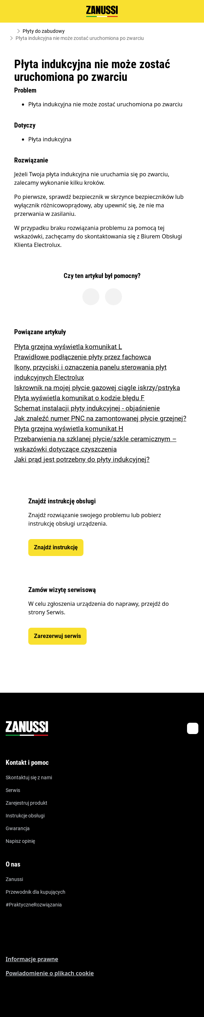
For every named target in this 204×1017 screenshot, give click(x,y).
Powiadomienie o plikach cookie (50, 973)
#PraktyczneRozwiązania (34, 904)
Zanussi (14, 879)
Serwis (13, 790)
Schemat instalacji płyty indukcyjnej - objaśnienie (87, 408)
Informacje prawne (32, 959)
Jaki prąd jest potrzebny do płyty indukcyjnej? (82, 459)
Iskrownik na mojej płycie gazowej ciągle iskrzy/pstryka (97, 388)
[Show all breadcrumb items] (11, 31)
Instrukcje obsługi (25, 815)
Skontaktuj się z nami (29, 777)
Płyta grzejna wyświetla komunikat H (68, 429)
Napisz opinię (20, 841)
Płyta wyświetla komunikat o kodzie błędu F (79, 398)
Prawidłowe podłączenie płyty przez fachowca (82, 357)
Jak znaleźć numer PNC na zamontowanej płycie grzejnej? (100, 418)
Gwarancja (18, 828)
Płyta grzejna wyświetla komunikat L (68, 347)
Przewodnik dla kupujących (35, 892)
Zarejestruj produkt (26, 803)
